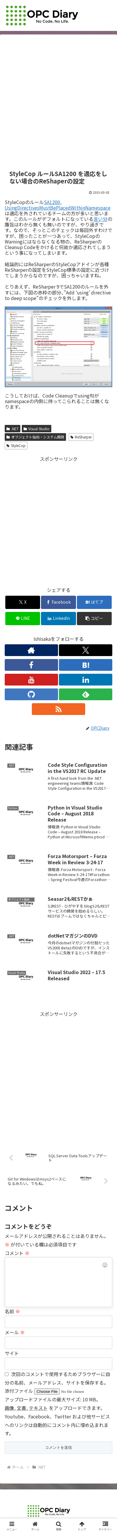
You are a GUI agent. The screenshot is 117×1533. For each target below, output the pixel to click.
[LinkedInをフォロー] (85, 680)
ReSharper (81, 436)
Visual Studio (37, 428)
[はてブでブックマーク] (94, 602)
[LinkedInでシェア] (58, 618)
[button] (94, 618)
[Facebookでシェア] (58, 602)
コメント (17, 1252)
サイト (12, 1353)
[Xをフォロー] (85, 650)
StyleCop (16, 445)
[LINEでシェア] (22, 618)
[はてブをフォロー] (85, 665)
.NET (12, 428)
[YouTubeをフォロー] (31, 680)
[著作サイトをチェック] (31, 650)
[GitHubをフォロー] (31, 694)
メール (15, 1332)
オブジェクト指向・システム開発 (35, 436)
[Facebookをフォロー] (31, 665)
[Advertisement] (58, 102)
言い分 (100, 218)
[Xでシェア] (22, 602)
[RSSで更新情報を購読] (58, 709)
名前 (12, 1311)
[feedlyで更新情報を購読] (85, 694)
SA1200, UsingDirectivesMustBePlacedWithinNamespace (58, 204)
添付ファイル (19, 1390)
